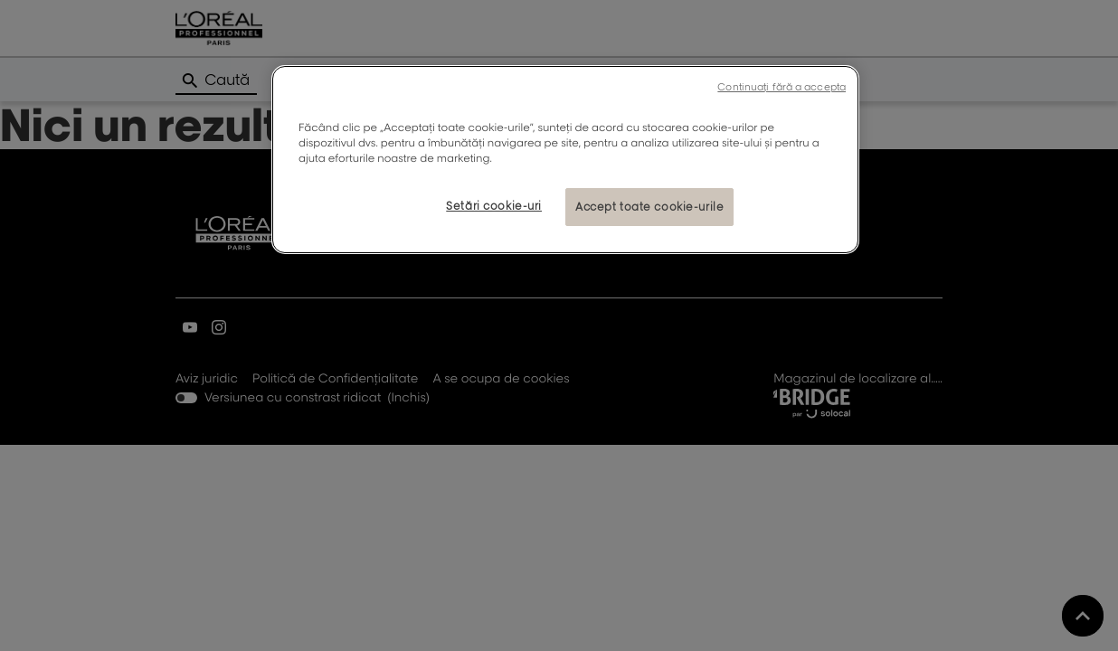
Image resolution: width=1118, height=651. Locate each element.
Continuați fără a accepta (781, 86)
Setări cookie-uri (494, 205)
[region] (565, 159)
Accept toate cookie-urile (649, 206)
